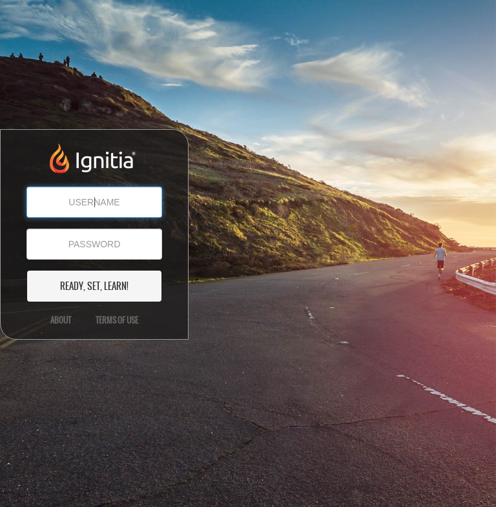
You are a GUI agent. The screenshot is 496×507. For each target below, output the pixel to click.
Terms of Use (117, 320)
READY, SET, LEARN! (94, 286)
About (60, 320)
